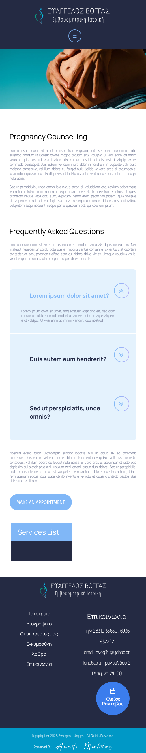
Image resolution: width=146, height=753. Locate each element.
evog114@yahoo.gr (113, 654)
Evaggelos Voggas (71, 738)
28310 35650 (105, 633)
